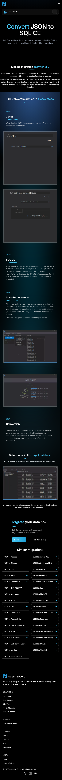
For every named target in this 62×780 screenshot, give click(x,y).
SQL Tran (6, 704)
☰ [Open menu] (54, 12)
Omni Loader (8, 700)
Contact (6, 740)
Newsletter (7, 747)
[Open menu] (59, 4)
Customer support (10, 724)
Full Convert (13, 12)
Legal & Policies (9, 763)
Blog (4, 743)
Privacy (6, 759)
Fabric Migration (9, 708)
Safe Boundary (9, 712)
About (5, 736)
